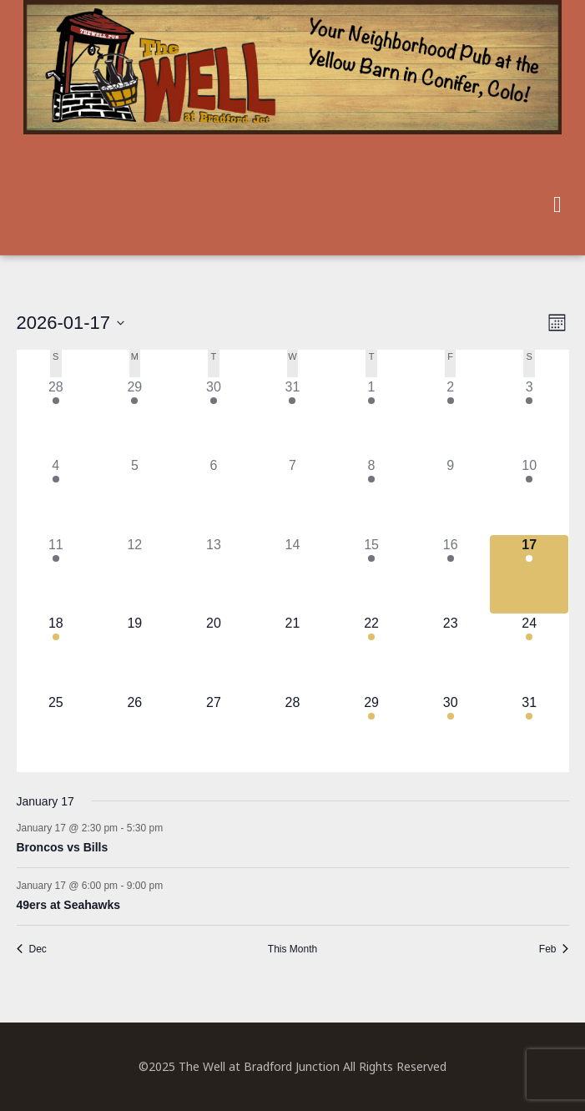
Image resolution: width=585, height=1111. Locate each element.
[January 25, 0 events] (56, 732)
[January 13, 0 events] (214, 574)
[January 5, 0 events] (134, 495)
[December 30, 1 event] (214, 417)
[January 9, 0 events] (450, 495)
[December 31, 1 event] (292, 417)
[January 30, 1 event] (450, 732)
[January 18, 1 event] (56, 653)
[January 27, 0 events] (214, 732)
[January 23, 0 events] (450, 653)
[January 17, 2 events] (529, 574)
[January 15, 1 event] (371, 574)
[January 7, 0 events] (292, 495)
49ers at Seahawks (69, 905)
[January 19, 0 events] (134, 653)
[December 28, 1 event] (56, 417)
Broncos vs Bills (62, 847)
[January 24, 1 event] (529, 653)
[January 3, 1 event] (529, 417)
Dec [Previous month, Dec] (32, 949)
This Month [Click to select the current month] (292, 949)
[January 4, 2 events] (56, 495)
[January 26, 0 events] (134, 732)
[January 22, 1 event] (371, 653)
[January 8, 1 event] (371, 495)
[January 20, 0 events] (214, 653)
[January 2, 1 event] (450, 417)
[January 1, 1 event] (371, 417)
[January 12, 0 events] (134, 574)
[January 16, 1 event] (450, 574)
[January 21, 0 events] (292, 653)
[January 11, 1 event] (56, 574)
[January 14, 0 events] (292, 574)
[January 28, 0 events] (292, 732)
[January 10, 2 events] (529, 495)
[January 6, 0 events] (214, 495)
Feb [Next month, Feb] (554, 949)
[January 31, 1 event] (529, 732)
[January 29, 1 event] (371, 732)
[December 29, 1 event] (134, 417)
